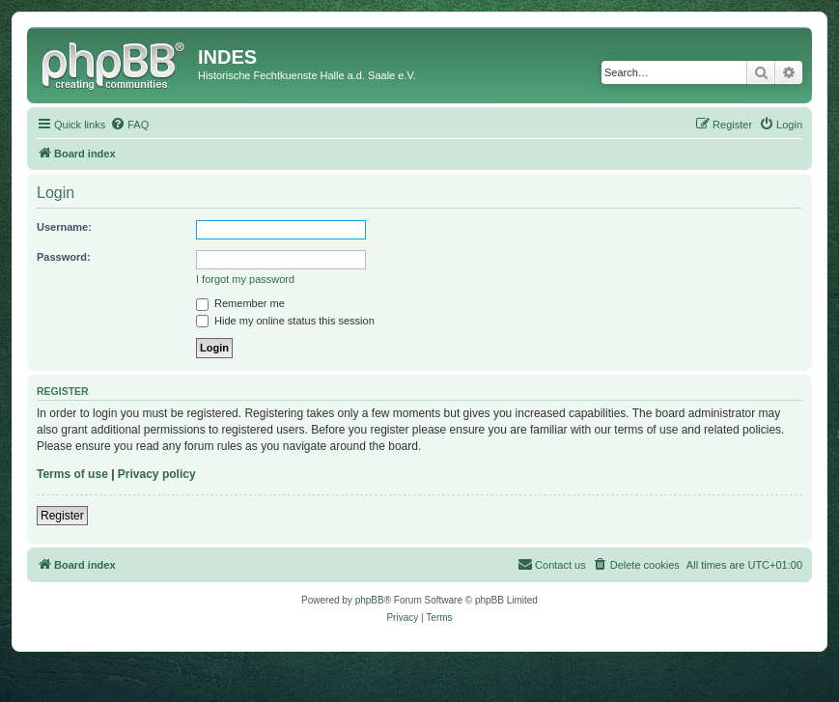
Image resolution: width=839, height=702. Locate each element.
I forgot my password (245, 279)
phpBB (369, 600)
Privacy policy (157, 474)
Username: (64, 227)
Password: (64, 257)
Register (62, 515)
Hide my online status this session (285, 320)
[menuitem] (129, 124)
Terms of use (72, 474)
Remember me (240, 303)
